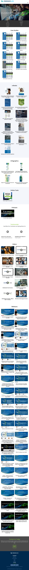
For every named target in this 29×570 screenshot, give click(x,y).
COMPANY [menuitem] (14, 555)
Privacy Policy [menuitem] (8, 566)
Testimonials (14, 225)
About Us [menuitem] (14, 556)
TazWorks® (14, 563)
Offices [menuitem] (14, 560)
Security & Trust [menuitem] (17, 566)
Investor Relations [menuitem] (14, 558)
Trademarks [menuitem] (21, 566)
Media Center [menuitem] (14, 557)
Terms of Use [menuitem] (12, 566)
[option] (14, 12)
